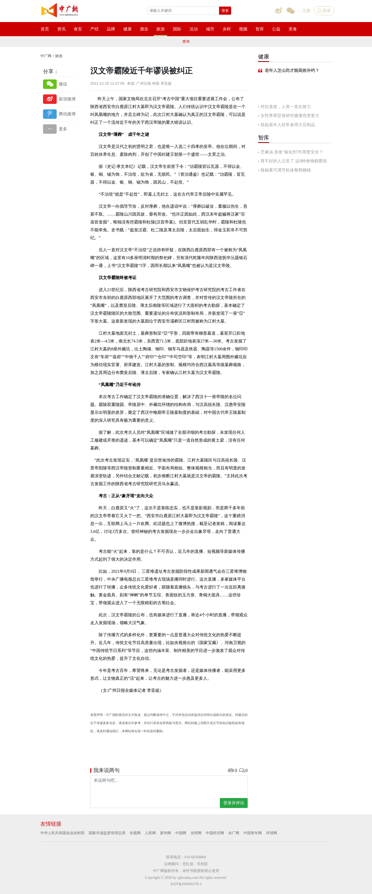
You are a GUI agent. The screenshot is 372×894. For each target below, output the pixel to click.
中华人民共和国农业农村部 (62, 833)
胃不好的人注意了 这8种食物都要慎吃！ (292, 161)
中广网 (45, 56)
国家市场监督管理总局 (107, 833)
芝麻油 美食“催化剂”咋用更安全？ (292, 152)
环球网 (271, 833)
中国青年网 (252, 833)
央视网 (135, 833)
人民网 (150, 833)
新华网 (165, 833)
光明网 (195, 833)
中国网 (180, 833)
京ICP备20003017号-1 (186, 884)
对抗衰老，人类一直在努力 (286, 106)
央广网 (233, 833)
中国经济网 (215, 833)
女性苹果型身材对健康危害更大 (290, 115)
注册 (306, 10)
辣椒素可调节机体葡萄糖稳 (286, 170)
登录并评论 (233, 803)
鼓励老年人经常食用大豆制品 (288, 124)
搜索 (225, 10)
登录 (324, 10)
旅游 (58, 56)
